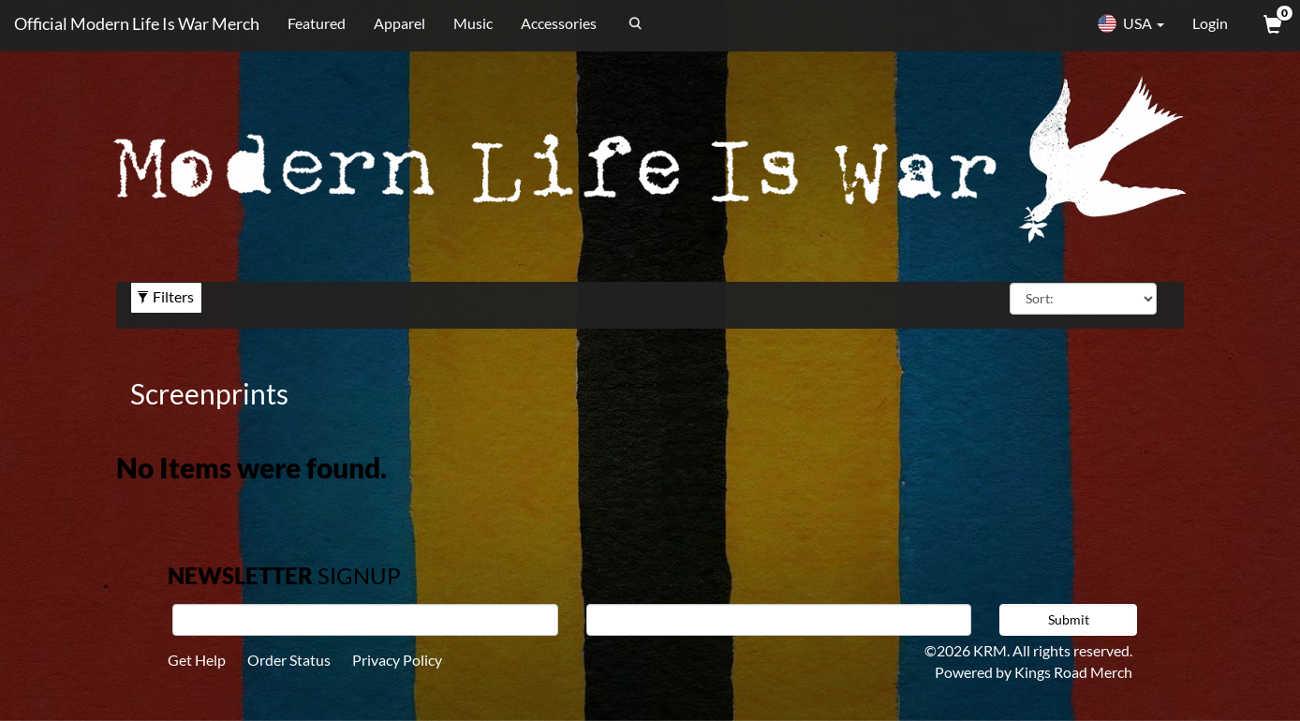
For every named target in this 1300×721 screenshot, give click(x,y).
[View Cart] (1271, 23)
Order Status (289, 660)
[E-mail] (779, 620)
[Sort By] (1083, 299)
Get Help (197, 660)
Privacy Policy (397, 660)
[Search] (719, 23)
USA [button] (1130, 23)
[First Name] (365, 620)
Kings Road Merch (1073, 672)
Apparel (399, 23)
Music (473, 23)
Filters (165, 296)
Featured (317, 23)
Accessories (559, 23)
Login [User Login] (1210, 23)
